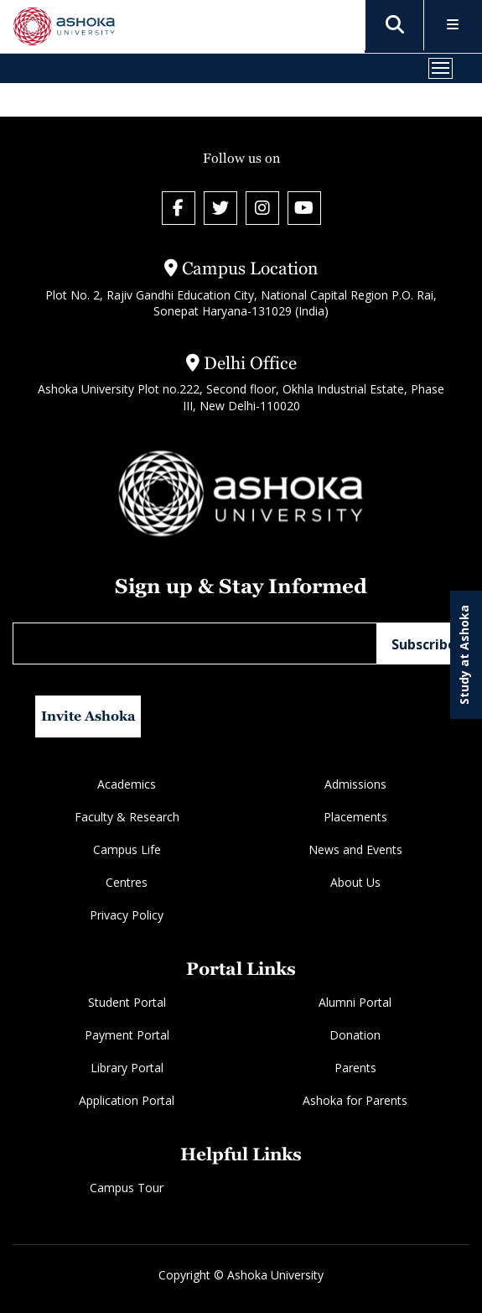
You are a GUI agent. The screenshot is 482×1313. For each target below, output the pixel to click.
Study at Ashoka (464, 655)
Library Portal (127, 1068)
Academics (126, 784)
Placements (355, 817)
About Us (355, 882)
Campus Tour (126, 1188)
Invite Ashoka (88, 716)
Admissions (355, 784)
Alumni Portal (355, 1002)
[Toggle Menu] (453, 25)
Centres (127, 882)
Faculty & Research (127, 817)
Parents (355, 1068)
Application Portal (126, 1100)
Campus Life (127, 849)
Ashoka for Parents (355, 1100)
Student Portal (127, 1002)
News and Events (355, 849)
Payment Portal (127, 1035)
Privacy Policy (126, 915)
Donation (355, 1035)
